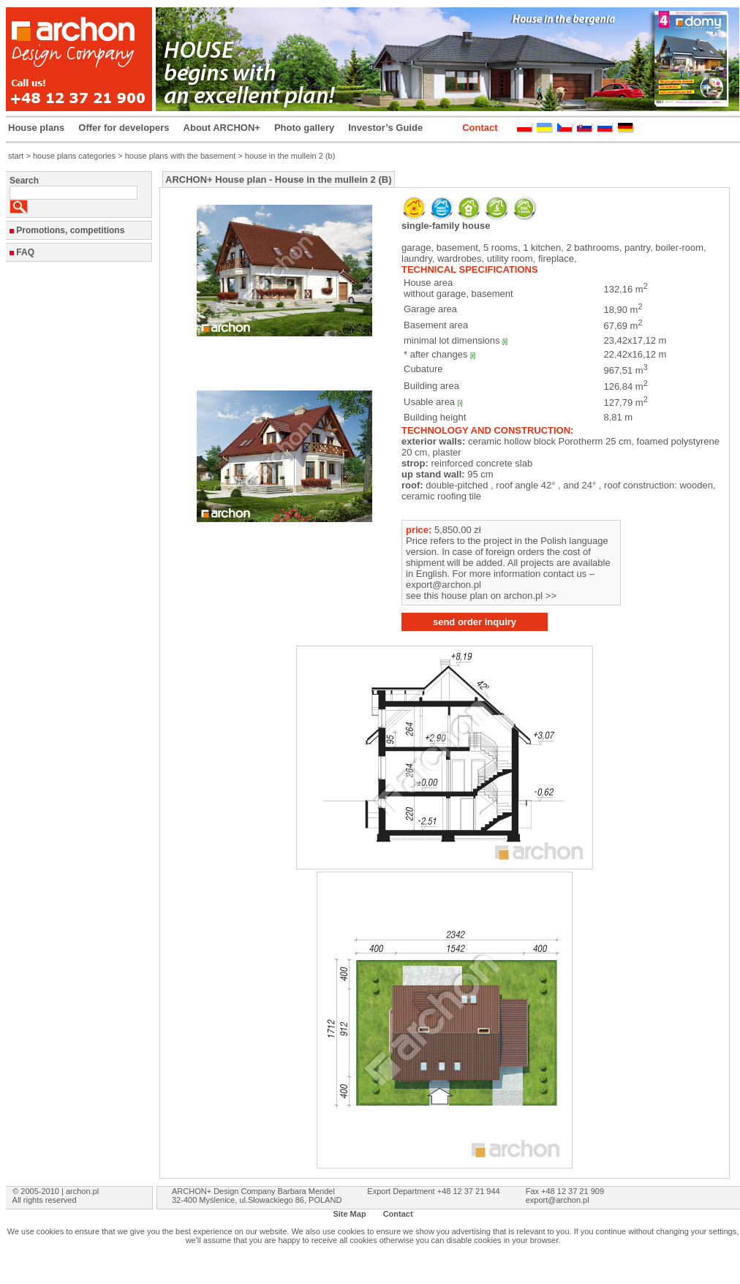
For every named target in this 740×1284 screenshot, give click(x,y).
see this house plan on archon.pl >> (481, 595)
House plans (36, 127)
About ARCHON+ (222, 127)
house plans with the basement (180, 155)
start (15, 155)
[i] (504, 341)
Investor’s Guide (385, 127)
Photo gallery (304, 127)
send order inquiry (474, 621)
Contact (479, 127)
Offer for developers (123, 127)
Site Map (349, 1213)
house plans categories (74, 155)
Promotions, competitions (70, 230)
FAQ (25, 252)
